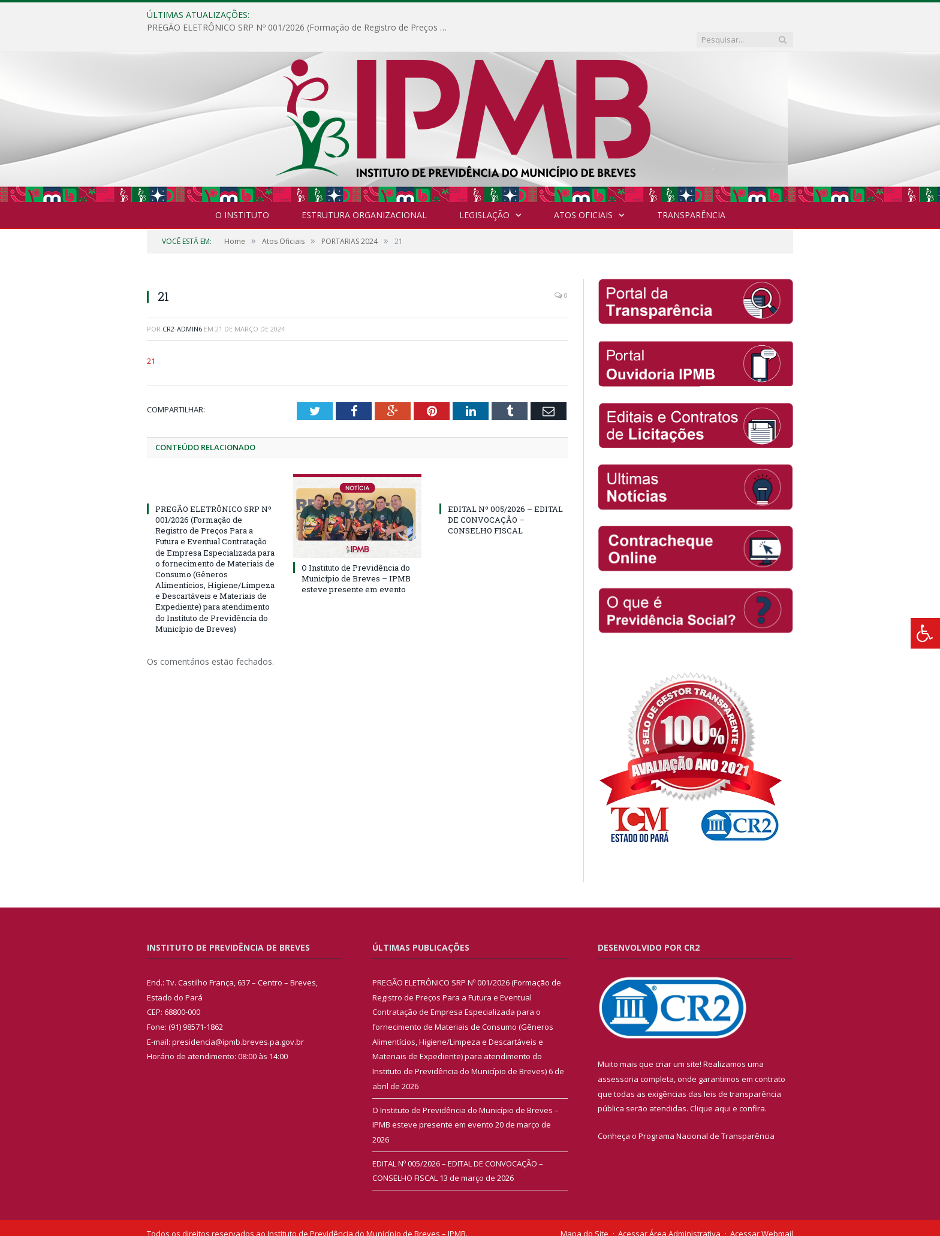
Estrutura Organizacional (364, 190)
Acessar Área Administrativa (669, 1209)
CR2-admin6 (182, 304)
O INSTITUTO (242, 190)
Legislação (484, 190)
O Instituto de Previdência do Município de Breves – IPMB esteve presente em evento (356, 554)
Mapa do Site (584, 1209)
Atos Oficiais (583, 190)
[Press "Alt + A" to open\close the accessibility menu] (925, 633)
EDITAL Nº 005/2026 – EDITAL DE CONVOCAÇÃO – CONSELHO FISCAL (505, 495)
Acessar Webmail (761, 1209)
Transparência (691, 190)
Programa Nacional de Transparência (706, 1111)
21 (151, 336)
